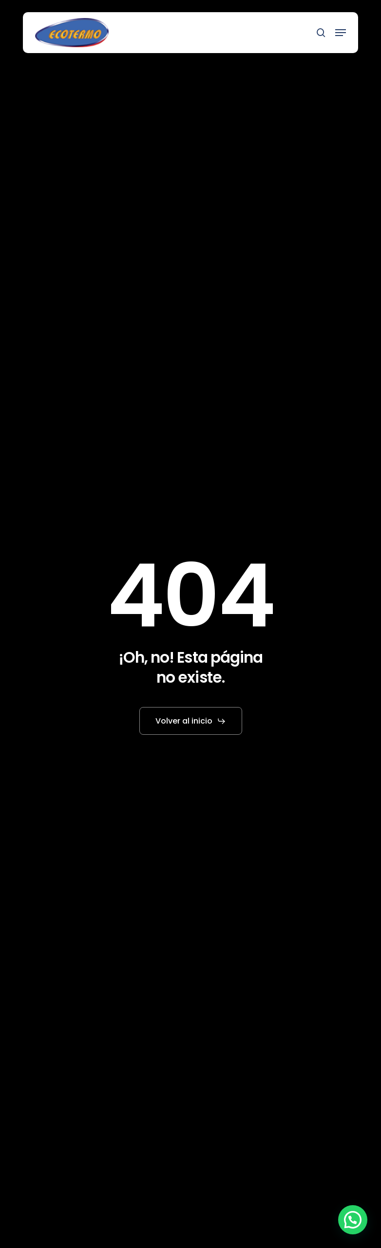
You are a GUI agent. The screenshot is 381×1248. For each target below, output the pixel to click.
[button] (340, 32)
